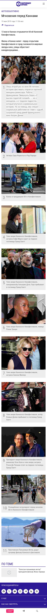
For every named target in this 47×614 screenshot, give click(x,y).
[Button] (8, 26)
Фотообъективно (10, 11)
